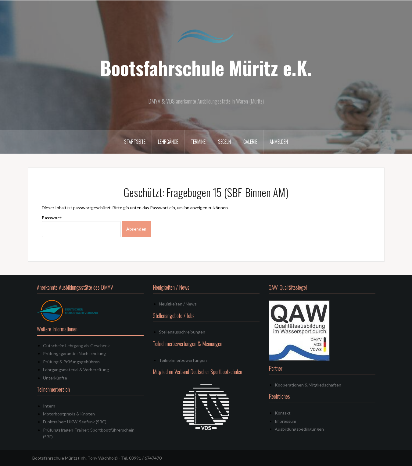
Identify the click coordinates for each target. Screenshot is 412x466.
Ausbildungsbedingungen (299, 429)
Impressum (285, 421)
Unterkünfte (55, 377)
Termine (198, 141)
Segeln (224, 141)
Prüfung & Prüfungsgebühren (71, 361)
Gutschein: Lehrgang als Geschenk (76, 345)
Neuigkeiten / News (178, 303)
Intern (49, 405)
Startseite (134, 141)
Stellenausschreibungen (182, 331)
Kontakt (283, 412)
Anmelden (279, 141)
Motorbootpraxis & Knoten (69, 413)
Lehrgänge (168, 141)
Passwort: (81, 226)
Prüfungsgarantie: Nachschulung (74, 353)
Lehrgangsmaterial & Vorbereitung (76, 369)
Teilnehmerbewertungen (183, 360)
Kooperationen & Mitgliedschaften (308, 384)
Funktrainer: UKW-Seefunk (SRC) (74, 421)
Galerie (250, 141)
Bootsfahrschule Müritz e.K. (206, 68)
